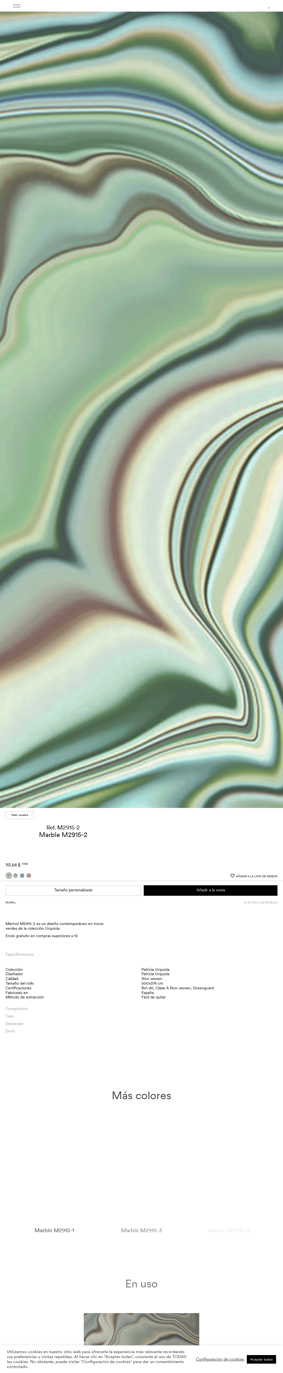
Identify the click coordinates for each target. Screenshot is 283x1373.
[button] (273, 404)
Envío (10, 1030)
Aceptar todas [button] (261, 1359)
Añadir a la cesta (210, 889)
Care (10, 1015)
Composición (17, 1007)
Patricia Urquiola (155, 968)
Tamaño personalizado (73, 889)
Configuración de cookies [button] (220, 1359)
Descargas (14, 1022)
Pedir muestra (19, 813)
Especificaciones (20, 953)
